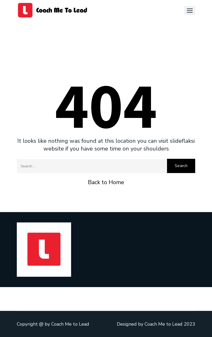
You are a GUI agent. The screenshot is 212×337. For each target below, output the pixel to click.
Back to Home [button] (106, 182)
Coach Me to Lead (70, 324)
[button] (189, 10)
